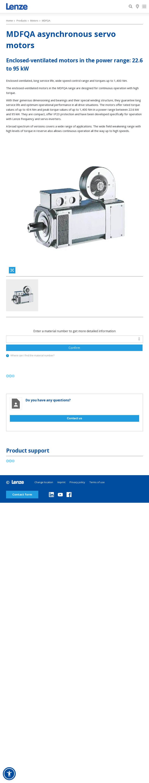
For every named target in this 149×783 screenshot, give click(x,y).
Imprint (61, 482)
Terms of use (97, 482)
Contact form (22, 494)
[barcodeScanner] (139, 338)
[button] (9, 773)
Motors (34, 20)
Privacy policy (77, 482)
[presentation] (6, 356)
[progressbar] (10, 376)
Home (9, 20)
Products (21, 20)
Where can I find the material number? (31, 355)
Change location (44, 482)
